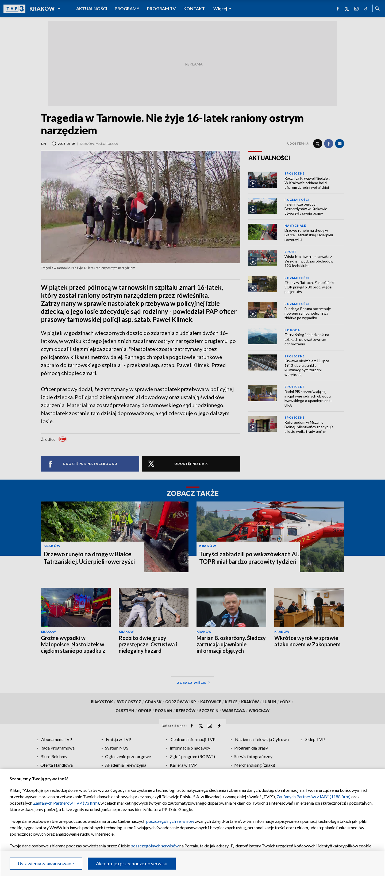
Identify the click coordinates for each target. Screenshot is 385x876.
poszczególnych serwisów (170, 821)
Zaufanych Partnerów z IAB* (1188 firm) (313, 796)
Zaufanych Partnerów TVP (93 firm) (66, 802)
